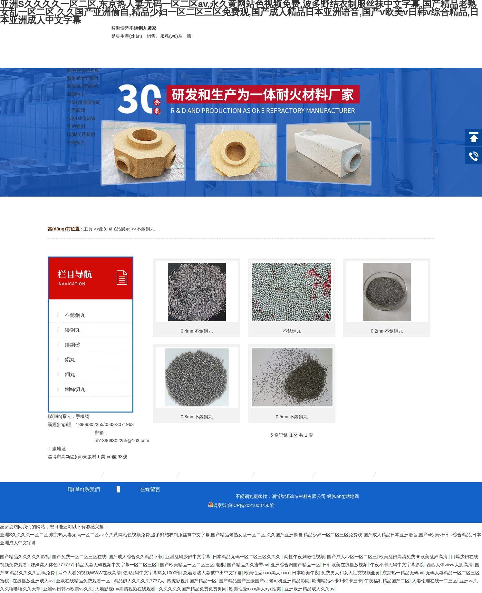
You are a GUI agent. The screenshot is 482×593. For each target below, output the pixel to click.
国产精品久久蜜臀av (247, 564)
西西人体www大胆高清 (449, 564)
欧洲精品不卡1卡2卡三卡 (337, 580)
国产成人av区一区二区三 (352, 556)
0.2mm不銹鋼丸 (387, 331)
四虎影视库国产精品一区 (192, 580)
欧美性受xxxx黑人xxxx (266, 572)
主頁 (87, 228)
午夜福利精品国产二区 (387, 580)
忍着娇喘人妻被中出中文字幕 (212, 572)
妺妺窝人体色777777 (52, 564)
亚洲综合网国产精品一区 (295, 564)
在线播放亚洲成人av (33, 580)
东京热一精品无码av (402, 572)
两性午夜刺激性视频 (304, 556)
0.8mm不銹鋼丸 (197, 416)
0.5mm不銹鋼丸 (292, 416)
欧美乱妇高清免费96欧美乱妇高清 (413, 556)
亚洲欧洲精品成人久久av (309, 588)
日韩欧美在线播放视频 (345, 564)
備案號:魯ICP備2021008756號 (243, 505)
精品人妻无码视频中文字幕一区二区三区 (116, 564)
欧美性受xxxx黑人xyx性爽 (255, 588)
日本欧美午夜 (305, 572)
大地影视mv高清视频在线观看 (126, 588)
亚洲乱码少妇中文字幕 (187, 556)
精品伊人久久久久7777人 (139, 580)
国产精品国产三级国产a (242, 580)
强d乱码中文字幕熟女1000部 (152, 572)
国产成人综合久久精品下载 (136, 556)
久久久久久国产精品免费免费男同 (193, 588)
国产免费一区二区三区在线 (79, 556)
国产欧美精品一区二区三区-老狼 (192, 564)
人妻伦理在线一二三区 (434, 580)
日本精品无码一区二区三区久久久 (247, 556)
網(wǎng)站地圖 (343, 496)
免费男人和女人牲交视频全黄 (350, 572)
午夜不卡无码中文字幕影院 (397, 564)
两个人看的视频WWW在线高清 (89, 572)
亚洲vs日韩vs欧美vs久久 (68, 588)
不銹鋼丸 (146, 228)
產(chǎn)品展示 (114, 228)
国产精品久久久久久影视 (25, 556)
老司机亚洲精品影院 (289, 580)
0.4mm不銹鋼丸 (197, 331)
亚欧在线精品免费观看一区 (83, 580)
